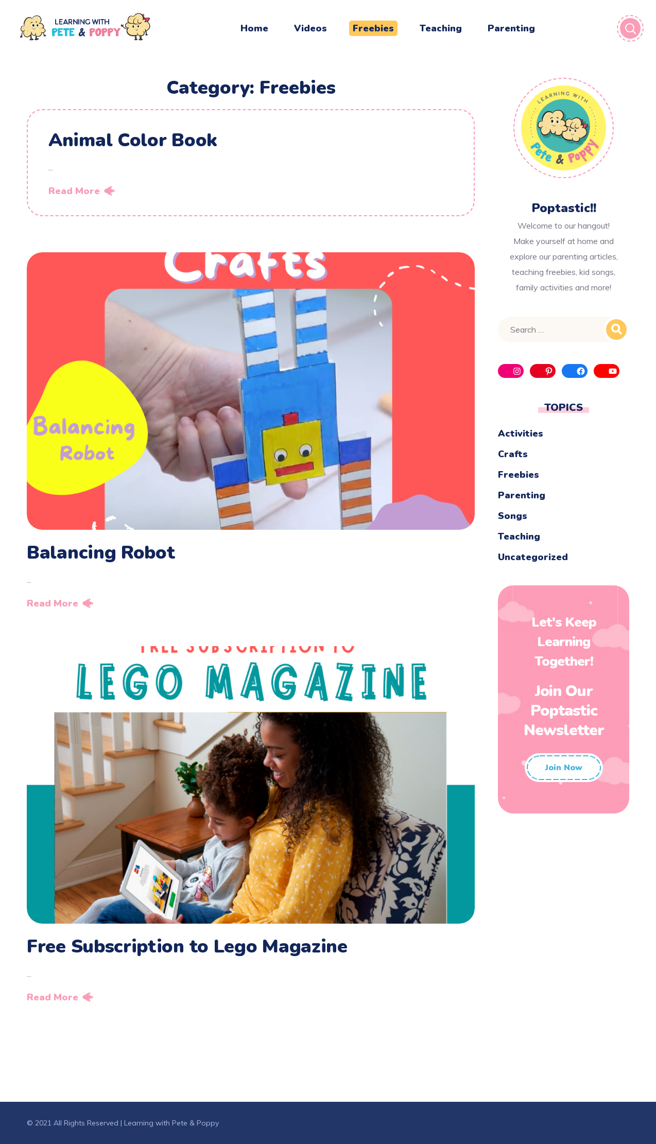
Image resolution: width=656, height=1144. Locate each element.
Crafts (513, 454)
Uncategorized (533, 557)
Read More (74, 191)
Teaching (519, 536)
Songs (512, 516)
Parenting (521, 495)
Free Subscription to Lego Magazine (187, 946)
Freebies (518, 475)
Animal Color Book (132, 140)
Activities (520, 433)
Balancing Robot (101, 552)
